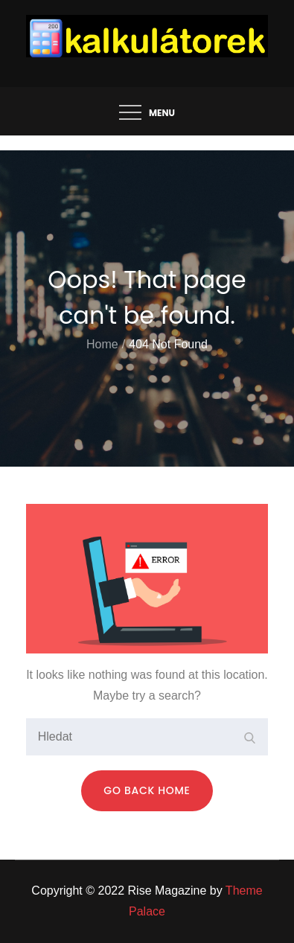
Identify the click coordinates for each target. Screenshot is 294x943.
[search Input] (147, 736)
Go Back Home (146, 790)
